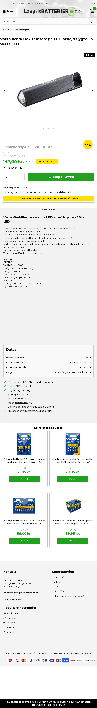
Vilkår (55, 586)
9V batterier (9, 622)
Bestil (24, 479)
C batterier (9, 627)
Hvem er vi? (89, 3)
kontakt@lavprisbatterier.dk (21, 592)
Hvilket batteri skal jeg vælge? (68, 596)
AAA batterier (10, 613)
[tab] (43, 128)
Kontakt (56, 582)
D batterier (9, 632)
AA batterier (10, 618)
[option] (72, 3)
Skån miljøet (58, 591)
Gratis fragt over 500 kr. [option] (33, 3)
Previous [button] (46, 3)
